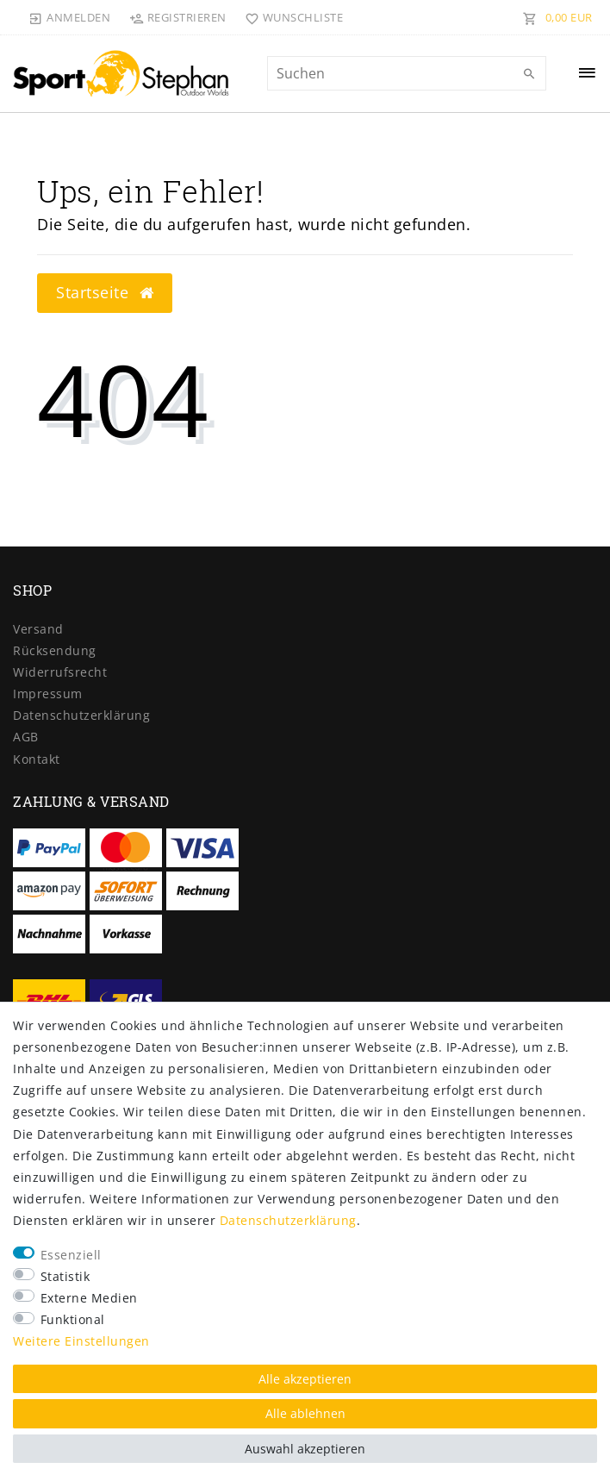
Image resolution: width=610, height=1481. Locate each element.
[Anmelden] (70, 17)
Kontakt (36, 759)
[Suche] (529, 74)
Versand (38, 629)
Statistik (65, 1276)
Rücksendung (54, 650)
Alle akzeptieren (305, 1379)
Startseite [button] (104, 292)
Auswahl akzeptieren (305, 1448)
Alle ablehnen (305, 1413)
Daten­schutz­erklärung (81, 715)
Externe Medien (89, 1298)
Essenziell (71, 1255)
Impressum (48, 693)
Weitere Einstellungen (81, 1341)
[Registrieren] (177, 17)
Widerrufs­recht (60, 672)
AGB (26, 736)
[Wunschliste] (291, 17)
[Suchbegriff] (406, 73)
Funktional (72, 1319)
